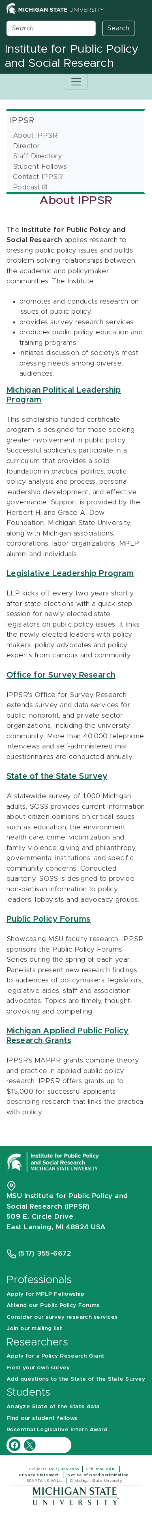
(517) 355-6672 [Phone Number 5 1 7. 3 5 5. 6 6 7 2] (44, 1253)
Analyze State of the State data (53, 1406)
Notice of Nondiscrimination (98, 1475)
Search (118, 28)
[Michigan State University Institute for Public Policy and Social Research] (53, 1161)
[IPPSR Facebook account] (15, 1444)
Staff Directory (37, 156)
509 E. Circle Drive (39, 1216)
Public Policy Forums (48, 919)
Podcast (26, 187)
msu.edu (106, 1469)
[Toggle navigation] (76, 82)
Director (26, 145)
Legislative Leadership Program (70, 574)
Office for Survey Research (60, 675)
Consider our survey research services (62, 1317)
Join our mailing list (34, 1328)
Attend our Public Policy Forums (53, 1305)
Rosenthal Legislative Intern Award (56, 1429)
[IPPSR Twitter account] (29, 1444)
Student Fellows (40, 166)
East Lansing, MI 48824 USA (57, 1227)
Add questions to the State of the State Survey (75, 1379)
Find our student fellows (41, 1418)
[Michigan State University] (76, 1495)
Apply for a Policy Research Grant (55, 1356)
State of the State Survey (56, 776)
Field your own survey (38, 1368)
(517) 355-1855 (64, 1469)
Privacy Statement (39, 1475)
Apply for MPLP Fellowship (45, 1294)
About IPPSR (35, 135)
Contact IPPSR (38, 176)
